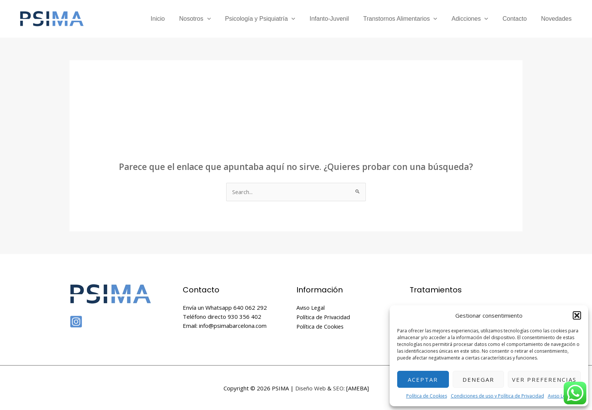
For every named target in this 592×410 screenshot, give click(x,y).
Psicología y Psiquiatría (272, 19)
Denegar (478, 379)
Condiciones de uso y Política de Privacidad (497, 396)
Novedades (557, 18)
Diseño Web (310, 387)
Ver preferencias (544, 379)
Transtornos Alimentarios (408, 19)
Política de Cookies (426, 396)
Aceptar (423, 379)
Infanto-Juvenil (339, 18)
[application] (222, 19)
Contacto (518, 18)
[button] (577, 315)
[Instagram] (76, 322)
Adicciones (475, 19)
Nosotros (209, 19)
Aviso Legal (560, 396)
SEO (338, 387)
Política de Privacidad (324, 317)
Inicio (175, 18)
